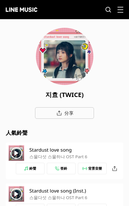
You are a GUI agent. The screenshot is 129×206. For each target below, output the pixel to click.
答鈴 (61, 168)
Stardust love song (50, 149)
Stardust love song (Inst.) (57, 190)
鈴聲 (30, 168)
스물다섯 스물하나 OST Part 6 (58, 156)
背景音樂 (92, 168)
